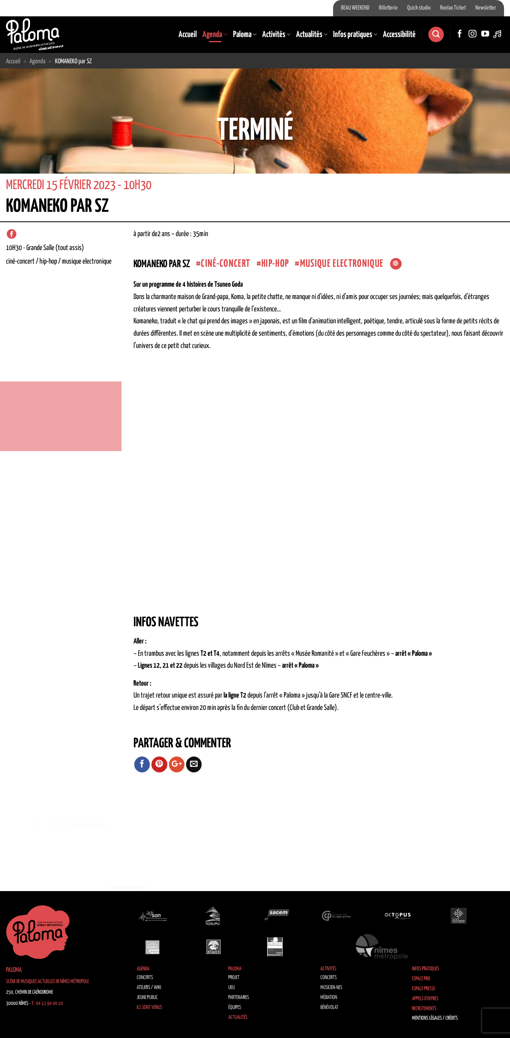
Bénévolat (329, 1007)
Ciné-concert (225, 264)
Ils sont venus (149, 1007)
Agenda (214, 35)
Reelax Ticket (453, 8)
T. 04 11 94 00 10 (47, 1003)
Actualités (312, 35)
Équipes (234, 1007)
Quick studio (419, 8)
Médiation (328, 997)
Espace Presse (423, 988)
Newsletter (485, 8)
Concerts (145, 977)
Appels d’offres (425, 998)
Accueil (187, 35)
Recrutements (424, 1008)
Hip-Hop (275, 264)
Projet (233, 977)
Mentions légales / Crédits (435, 1018)
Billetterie (388, 8)
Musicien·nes (331, 987)
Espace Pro (421, 978)
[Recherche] (435, 34)
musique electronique (342, 264)
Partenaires (238, 997)
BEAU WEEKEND (355, 8)
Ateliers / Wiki (149, 987)
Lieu (231, 987)
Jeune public (147, 997)
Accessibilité (399, 35)
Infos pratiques (355, 35)
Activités (276, 35)
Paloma (245, 35)
